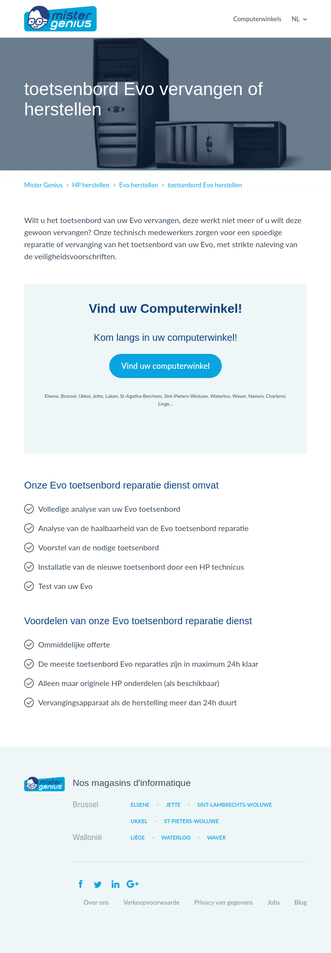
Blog (300, 902)
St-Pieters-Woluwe (191, 821)
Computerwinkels (257, 19)
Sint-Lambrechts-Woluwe (234, 804)
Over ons (96, 902)
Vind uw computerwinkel (165, 366)
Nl (295, 19)
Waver (216, 837)
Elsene (139, 804)
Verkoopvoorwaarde (151, 902)
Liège (137, 837)
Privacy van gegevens (223, 902)
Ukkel (138, 821)
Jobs (274, 902)
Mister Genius (60, 19)
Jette (173, 804)
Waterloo (176, 837)
